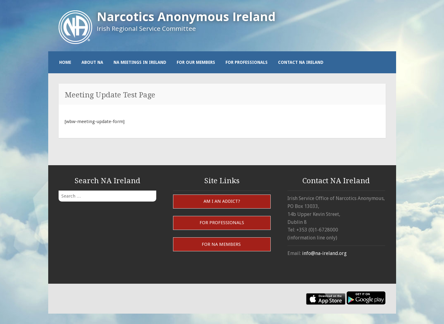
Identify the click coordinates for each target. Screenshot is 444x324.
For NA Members (222, 244)
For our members (196, 62)
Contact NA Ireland (300, 62)
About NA (92, 62)
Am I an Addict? (222, 201)
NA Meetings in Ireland (140, 62)
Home (65, 62)
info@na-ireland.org (324, 253)
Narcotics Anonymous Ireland (186, 16)
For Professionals (247, 62)
